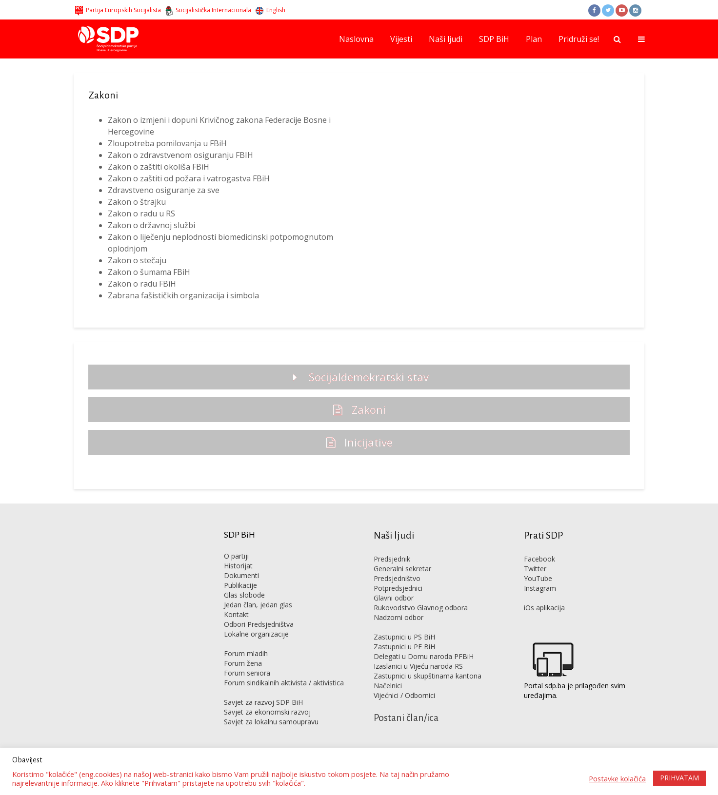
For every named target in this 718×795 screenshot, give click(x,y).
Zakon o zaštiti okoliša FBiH (158, 166)
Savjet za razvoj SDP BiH (263, 702)
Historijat (238, 565)
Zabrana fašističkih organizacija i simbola (183, 295)
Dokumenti (241, 575)
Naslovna (356, 39)
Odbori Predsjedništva (259, 624)
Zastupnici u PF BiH (404, 646)
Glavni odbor (394, 597)
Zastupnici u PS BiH (404, 636)
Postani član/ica (406, 717)
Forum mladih (246, 653)
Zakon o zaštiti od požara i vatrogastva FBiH (189, 178)
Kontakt (236, 614)
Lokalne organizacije (256, 634)
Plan (534, 39)
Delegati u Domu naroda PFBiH (424, 656)
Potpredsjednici (398, 588)
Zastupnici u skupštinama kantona (427, 675)
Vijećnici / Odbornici (404, 695)
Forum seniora (247, 673)
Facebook (539, 558)
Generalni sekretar (402, 568)
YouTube (538, 578)
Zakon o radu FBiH (142, 283)
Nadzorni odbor (398, 617)
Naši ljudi (445, 39)
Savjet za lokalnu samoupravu (271, 721)
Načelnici (388, 685)
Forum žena (243, 663)
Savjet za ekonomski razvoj (267, 712)
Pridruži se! (578, 39)
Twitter (535, 568)
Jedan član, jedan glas (258, 604)
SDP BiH (494, 39)
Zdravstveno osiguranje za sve (163, 190)
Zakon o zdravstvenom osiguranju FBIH (180, 155)
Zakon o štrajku (137, 201)
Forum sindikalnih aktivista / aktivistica (284, 682)
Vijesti (401, 39)
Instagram (540, 588)
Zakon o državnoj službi (151, 225)
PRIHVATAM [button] (679, 777)
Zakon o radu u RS (141, 213)
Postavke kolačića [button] (617, 778)
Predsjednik (392, 558)
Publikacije (240, 585)
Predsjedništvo (397, 578)
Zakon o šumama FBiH (149, 272)
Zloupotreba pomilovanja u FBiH (167, 143)
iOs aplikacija (544, 607)
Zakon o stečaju (137, 260)
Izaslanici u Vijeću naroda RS (418, 666)
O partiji (236, 556)
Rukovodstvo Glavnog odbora (421, 607)
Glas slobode (244, 595)
